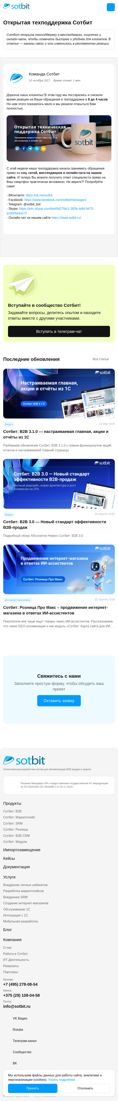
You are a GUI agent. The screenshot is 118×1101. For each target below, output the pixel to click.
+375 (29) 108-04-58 (21, 995)
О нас (7, 947)
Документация (16, 867)
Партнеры (10, 972)
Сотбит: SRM (13, 823)
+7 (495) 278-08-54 (20, 984)
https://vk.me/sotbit (39, 195)
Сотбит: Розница (15, 829)
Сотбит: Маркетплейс (19, 817)
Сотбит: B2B (12, 811)
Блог (7, 929)
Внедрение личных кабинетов (25, 885)
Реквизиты (11, 966)
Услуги (9, 877)
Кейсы (9, 858)
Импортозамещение (21, 850)
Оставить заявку (59, 701)
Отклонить (85, 1088)
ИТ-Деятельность (16, 959)
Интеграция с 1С (15, 915)
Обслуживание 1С (16, 909)
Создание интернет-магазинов (25, 903)
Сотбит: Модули (15, 841)
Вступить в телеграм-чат (59, 331)
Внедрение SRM (15, 897)
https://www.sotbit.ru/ (66, 217)
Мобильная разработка (20, 921)
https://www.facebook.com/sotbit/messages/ (55, 200)
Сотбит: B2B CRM (16, 835)
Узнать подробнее (61, 1079)
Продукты (12, 803)
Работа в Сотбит (15, 953)
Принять (32, 1088)
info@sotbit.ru (16, 1006)
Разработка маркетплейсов (23, 891)
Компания (12, 939)
